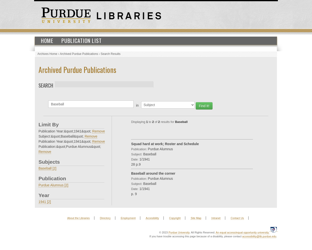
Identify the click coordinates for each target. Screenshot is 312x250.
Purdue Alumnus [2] (53, 185)
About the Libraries (78, 218)
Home (47, 40)
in (137, 105)
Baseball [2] (47, 168)
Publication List (81, 40)
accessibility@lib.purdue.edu (259, 236)
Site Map (196, 218)
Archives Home (47, 54)
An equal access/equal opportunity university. (242, 232)
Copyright (175, 218)
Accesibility (152, 218)
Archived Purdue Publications (79, 54)
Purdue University (178, 232)
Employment (128, 218)
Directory (105, 218)
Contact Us (237, 218)
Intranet (215, 218)
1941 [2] (45, 202)
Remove (98, 131)
